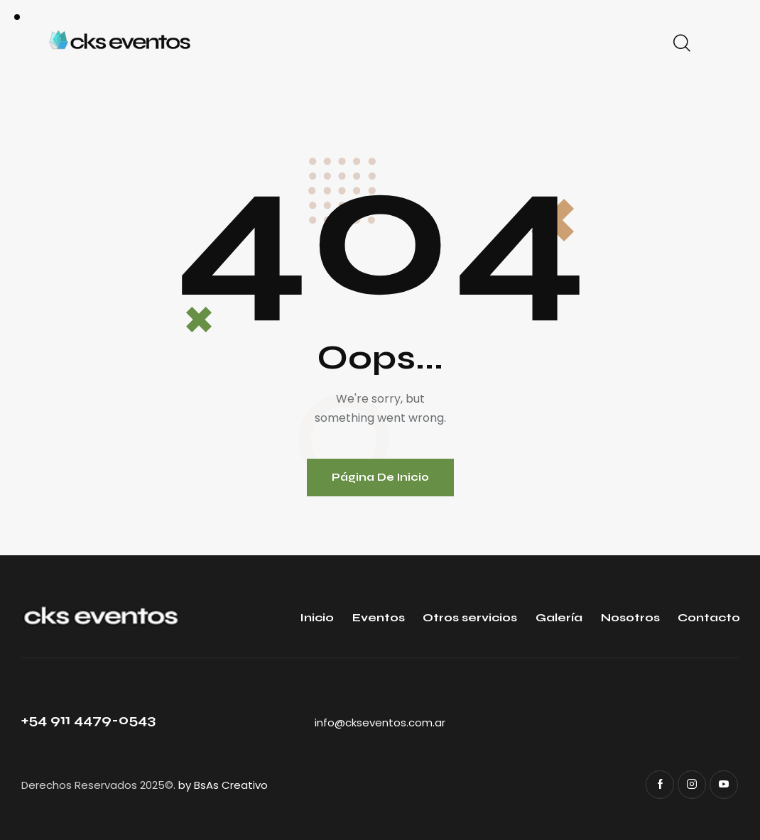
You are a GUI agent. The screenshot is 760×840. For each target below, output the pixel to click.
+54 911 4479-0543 (88, 719)
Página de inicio (380, 477)
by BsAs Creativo (223, 785)
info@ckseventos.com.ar (380, 722)
